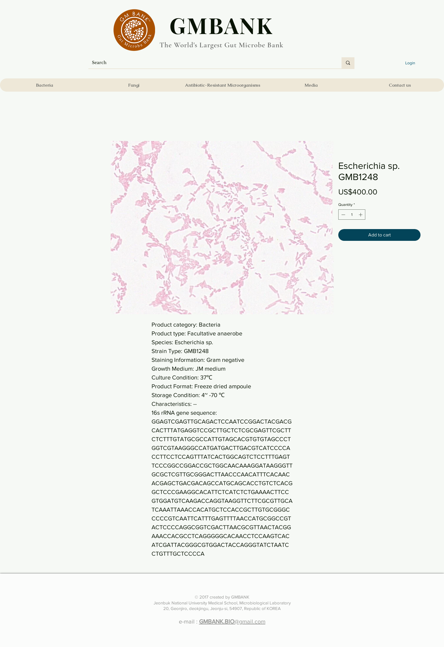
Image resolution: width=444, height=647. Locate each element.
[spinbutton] (352, 215)
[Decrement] (342, 215)
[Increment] (361, 215)
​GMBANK (221, 25)
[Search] (210, 62)
